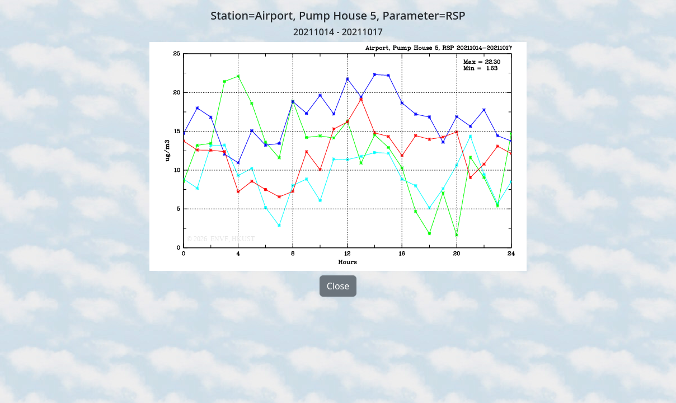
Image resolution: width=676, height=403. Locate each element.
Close (338, 286)
